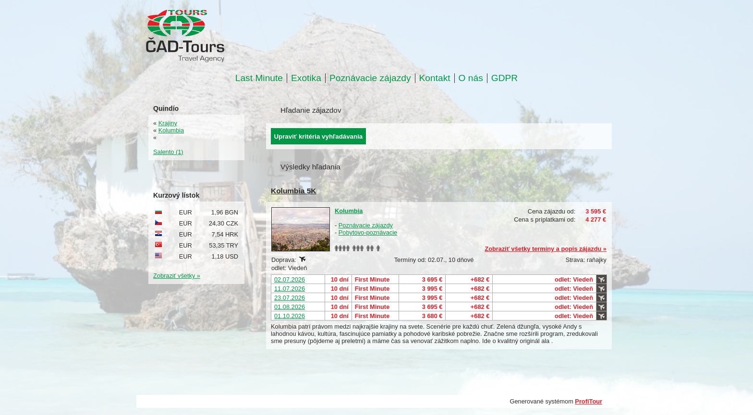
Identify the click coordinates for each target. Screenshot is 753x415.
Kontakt (434, 78)
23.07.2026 (289, 297)
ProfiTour (588, 401)
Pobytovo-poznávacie (368, 232)
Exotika (306, 78)
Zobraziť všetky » (176, 275)
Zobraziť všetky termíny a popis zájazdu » (546, 248)
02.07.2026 (289, 279)
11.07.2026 (289, 288)
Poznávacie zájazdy (370, 78)
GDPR (504, 78)
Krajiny (167, 123)
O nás (471, 78)
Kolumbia (349, 210)
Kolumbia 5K (293, 191)
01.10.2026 (289, 316)
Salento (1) (168, 151)
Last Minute (259, 78)
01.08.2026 (289, 306)
